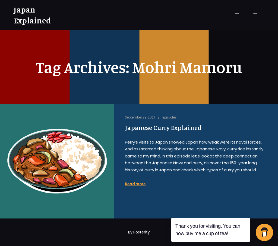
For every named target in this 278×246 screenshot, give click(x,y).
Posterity (141, 232)
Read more (135, 184)
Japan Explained (32, 15)
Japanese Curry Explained (163, 128)
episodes (169, 117)
